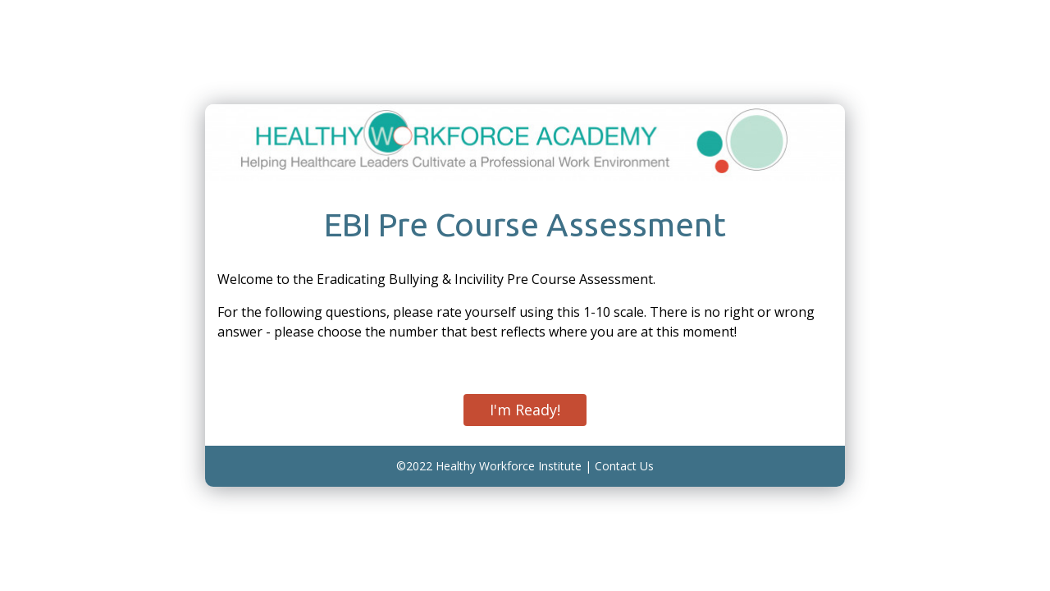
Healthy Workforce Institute (509, 466)
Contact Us (624, 466)
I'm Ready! (525, 409)
